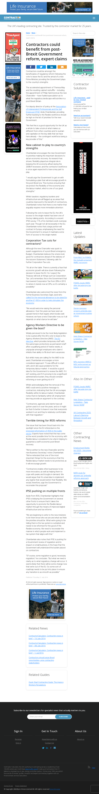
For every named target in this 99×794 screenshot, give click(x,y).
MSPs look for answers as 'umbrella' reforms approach (82, 475)
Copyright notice (55, 789)
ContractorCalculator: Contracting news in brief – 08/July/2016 (46, 644)
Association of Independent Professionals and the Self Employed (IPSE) (46, 109)
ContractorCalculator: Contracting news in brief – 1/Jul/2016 (46, 651)
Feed (93, 768)
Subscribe (63, 717)
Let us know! (83, 513)
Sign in (18, 743)
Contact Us (49, 743)
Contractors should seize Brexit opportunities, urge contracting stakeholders (42, 660)
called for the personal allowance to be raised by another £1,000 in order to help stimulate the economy (46, 300)
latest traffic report (31, 769)
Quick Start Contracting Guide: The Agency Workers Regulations (46, 683)
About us (80, 739)
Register (18, 739)
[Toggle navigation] (94, 18)
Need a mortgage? (81, 125)
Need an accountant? (82, 115)
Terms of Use (8, 786)
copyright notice (61, 584)
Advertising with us (49, 739)
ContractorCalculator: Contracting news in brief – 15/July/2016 (46, 637)
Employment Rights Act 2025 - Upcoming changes (82, 450)
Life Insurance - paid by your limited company (82, 100)
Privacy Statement (21, 786)
